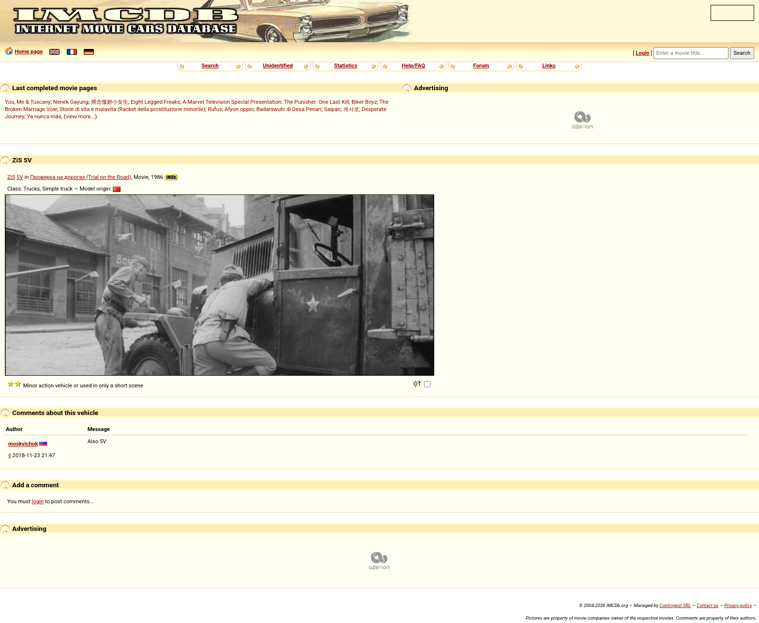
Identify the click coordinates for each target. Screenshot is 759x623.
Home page (29, 51)
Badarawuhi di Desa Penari (289, 109)
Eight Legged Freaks (155, 101)
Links (548, 65)
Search (209, 65)
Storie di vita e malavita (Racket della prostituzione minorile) (132, 109)
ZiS (11, 177)
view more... (80, 116)
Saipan (332, 109)
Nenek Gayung (71, 101)
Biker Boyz (364, 101)
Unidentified (278, 65)
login (38, 501)
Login (642, 52)
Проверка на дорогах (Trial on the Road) (80, 177)
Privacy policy (738, 605)
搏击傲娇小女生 (109, 101)
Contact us (707, 605)
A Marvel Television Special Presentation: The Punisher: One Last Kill (265, 101)
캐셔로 (351, 109)
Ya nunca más (44, 116)
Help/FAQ (413, 65)
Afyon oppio (239, 109)
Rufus (215, 109)
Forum (481, 65)
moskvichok (23, 443)
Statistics (345, 65)
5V (19, 177)
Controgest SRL (675, 605)
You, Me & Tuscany (28, 101)
